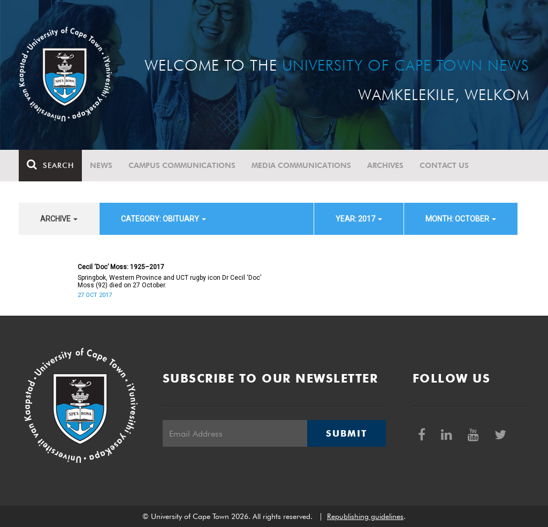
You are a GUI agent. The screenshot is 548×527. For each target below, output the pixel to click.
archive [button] (59, 219)
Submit (346, 433)
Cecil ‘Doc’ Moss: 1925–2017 (121, 267)
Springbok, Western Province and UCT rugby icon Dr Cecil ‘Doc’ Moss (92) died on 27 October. (169, 281)
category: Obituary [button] (163, 219)
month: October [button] (460, 219)
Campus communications (181, 165)
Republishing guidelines (365, 516)
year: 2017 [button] (359, 219)
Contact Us (444, 165)
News (101, 165)
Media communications (301, 165)
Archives (385, 165)
